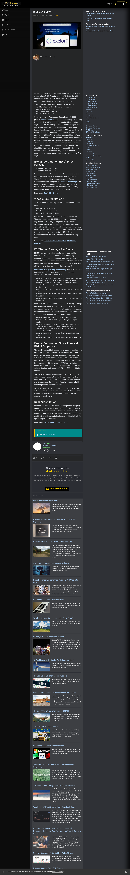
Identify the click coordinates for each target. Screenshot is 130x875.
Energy (88, 120)
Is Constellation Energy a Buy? (45, 501)
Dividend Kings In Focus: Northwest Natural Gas (52, 542)
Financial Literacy (91, 171)
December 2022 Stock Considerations (48, 600)
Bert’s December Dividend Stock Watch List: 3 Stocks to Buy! (55, 581)
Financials (89, 112)
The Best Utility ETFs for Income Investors (50, 676)
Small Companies (91, 108)
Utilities (88, 122)
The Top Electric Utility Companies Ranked (99, 295)
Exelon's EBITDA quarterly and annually (50, 270)
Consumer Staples (91, 126)
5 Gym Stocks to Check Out (55, 241)
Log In (109, 4)
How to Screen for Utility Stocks (96, 256)
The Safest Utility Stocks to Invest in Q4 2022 (51, 711)
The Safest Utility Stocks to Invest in (97, 303)
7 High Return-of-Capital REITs (45, 726)
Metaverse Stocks (91, 182)
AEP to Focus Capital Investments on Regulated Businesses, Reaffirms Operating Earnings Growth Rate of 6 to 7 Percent (57, 830)
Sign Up (121, 4)
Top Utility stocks (49, 434)
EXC (44, 443)
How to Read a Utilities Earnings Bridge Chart (100, 261)
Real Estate (89, 130)
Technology (89, 114)
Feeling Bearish (91, 100)
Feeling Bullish (90, 97)
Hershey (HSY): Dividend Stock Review (48, 637)
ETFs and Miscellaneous (93, 132)
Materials (89, 124)
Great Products (90, 173)
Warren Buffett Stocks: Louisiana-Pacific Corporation (54, 693)
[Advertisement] (57, 76)
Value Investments (92, 169)
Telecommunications (92, 118)
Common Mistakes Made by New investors (99, 31)
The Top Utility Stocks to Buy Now (96, 293)
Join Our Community (56, 489)
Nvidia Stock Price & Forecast (56, 422)
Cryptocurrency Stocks (93, 184)
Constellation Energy (68, 182)
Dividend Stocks (91, 102)
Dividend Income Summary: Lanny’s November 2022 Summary (54, 520)
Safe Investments (91, 180)
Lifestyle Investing (91, 165)
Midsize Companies (92, 106)
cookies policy (57, 872)
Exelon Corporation (49, 120)
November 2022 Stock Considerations (48, 746)
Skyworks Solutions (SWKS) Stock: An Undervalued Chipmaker (53, 765)
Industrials (89, 110)
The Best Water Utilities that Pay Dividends (99, 298)
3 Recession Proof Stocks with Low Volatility (51, 563)
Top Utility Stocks (51, 193)
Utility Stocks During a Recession (96, 278)
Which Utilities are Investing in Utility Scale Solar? (53, 618)
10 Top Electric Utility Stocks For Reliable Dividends (53, 660)
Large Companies (91, 104)
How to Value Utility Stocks (94, 259)
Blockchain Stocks (91, 186)
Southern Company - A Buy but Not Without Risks (53, 853)
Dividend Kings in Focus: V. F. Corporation (50, 868)
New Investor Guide (92, 188)
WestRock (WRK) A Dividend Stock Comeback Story (54, 807)
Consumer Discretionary (93, 128)
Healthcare (89, 116)
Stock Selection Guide (93, 167)
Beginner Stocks (91, 175)
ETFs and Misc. (91, 160)
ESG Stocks (89, 177)
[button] (15, 10)
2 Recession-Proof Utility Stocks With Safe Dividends (54, 785)
